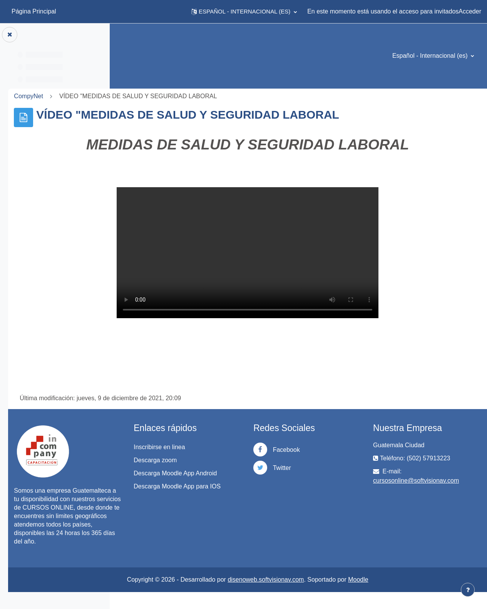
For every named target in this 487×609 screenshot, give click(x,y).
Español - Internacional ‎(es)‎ (430, 55)
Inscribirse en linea (240, 447)
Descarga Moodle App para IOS (251, 499)
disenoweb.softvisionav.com (319, 596)
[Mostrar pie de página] (468, 590)
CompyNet (136, 96)
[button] (244, 11)
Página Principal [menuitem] (34, 11)
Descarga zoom (236, 460)
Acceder (470, 11)
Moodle (412, 596)
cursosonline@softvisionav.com (443, 480)
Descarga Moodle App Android (244, 477)
